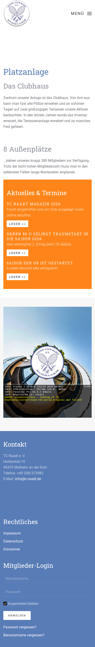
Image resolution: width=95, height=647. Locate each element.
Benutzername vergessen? (23, 635)
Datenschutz (13, 541)
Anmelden (17, 615)
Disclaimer (11, 549)
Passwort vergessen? (19, 627)
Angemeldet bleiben (21, 603)
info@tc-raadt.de (28, 479)
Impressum (12, 533)
